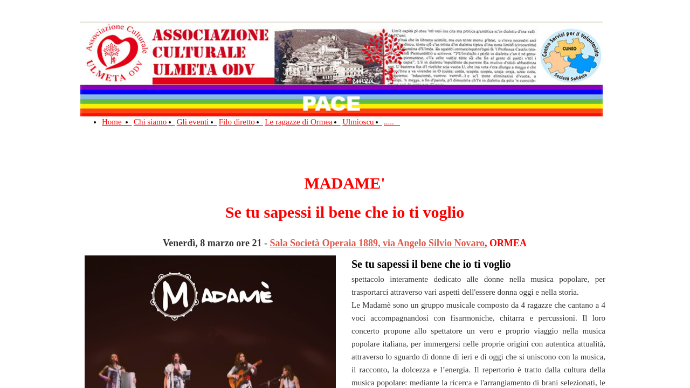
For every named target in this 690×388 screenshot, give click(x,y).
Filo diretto (241, 121)
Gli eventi (197, 121)
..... (392, 121)
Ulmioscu (362, 121)
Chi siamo (154, 121)
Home (117, 121)
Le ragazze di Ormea (302, 121)
